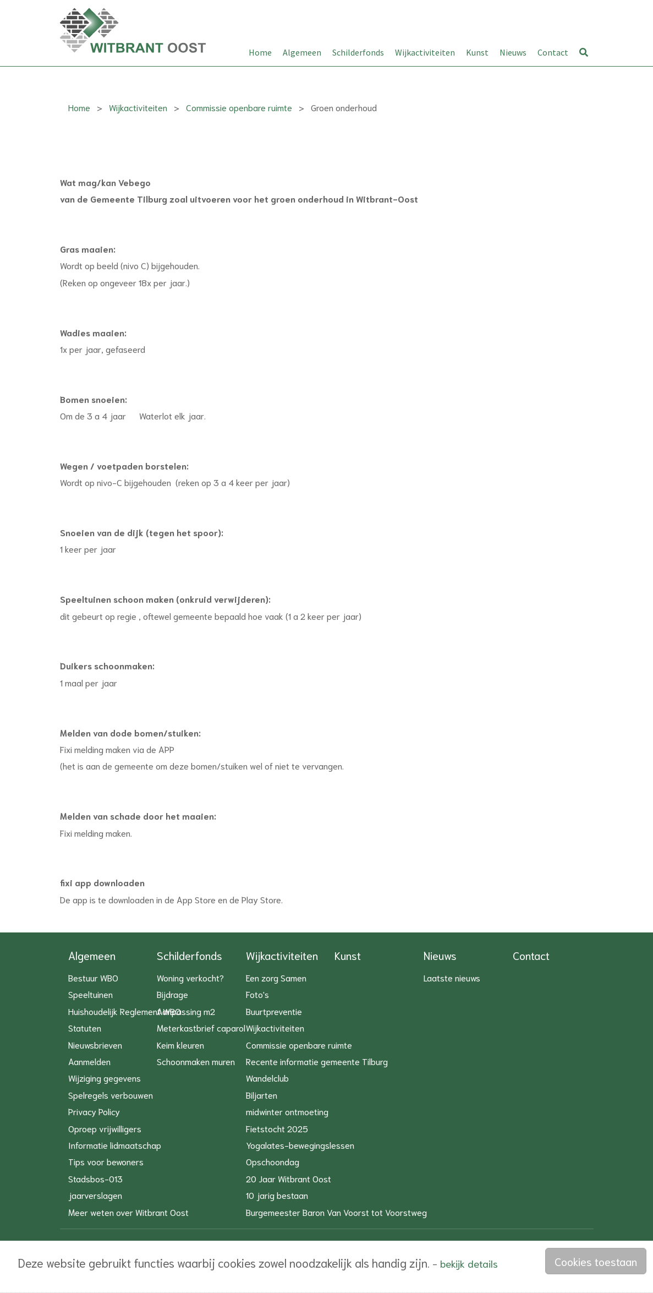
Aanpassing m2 (186, 1011)
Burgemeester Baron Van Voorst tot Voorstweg (336, 1212)
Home (260, 52)
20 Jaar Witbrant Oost (288, 1178)
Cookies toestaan (596, 1261)
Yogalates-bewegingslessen (300, 1144)
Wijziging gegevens (104, 1077)
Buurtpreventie (274, 1011)
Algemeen (302, 52)
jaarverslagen (95, 1195)
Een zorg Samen (276, 977)
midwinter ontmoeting (287, 1111)
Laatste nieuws (452, 977)
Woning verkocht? (190, 977)
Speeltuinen (90, 994)
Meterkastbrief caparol (201, 1027)
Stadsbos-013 (95, 1178)
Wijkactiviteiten (425, 52)
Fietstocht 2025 (277, 1128)
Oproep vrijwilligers (104, 1128)
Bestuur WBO (93, 977)
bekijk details (469, 1263)
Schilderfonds (358, 52)
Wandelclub (267, 1077)
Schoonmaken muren (196, 1061)
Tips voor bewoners (106, 1161)
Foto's (257, 994)
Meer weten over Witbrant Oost (128, 1212)
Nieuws (513, 52)
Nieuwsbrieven (95, 1044)
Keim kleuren (180, 1044)
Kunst (477, 52)
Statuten (84, 1027)
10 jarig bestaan (277, 1195)
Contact (552, 52)
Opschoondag (272, 1161)
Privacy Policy (94, 1111)
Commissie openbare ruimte (239, 107)
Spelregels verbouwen (110, 1094)
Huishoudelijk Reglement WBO (124, 1011)
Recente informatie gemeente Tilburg (317, 1061)
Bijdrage (172, 994)
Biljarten (261, 1094)
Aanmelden (89, 1061)
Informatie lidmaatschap (114, 1144)
